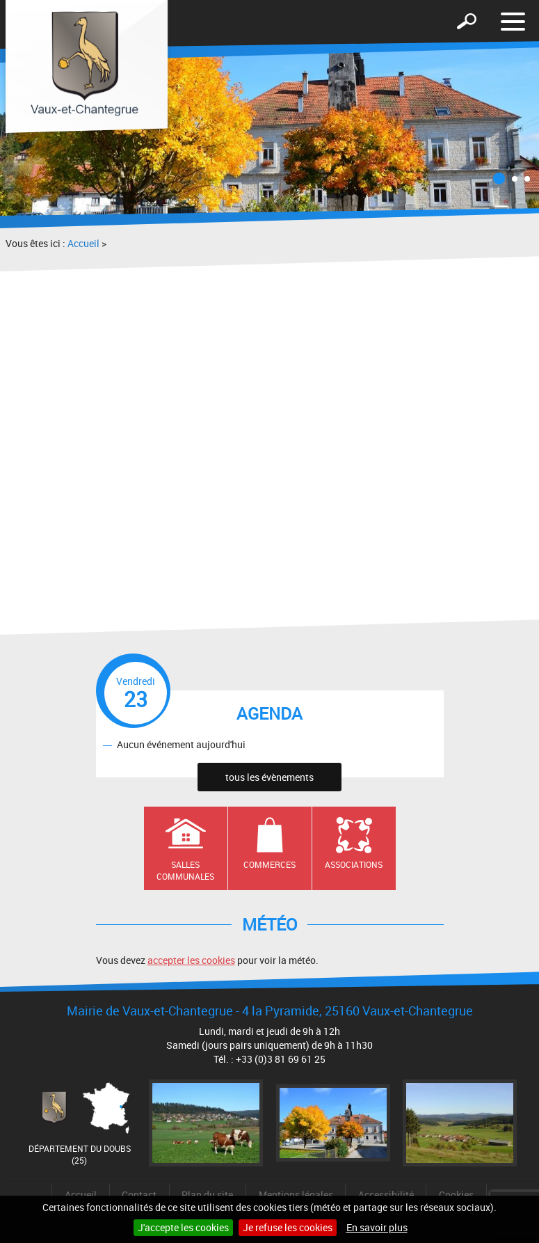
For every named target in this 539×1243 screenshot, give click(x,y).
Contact (139, 1194)
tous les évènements (269, 777)
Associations (354, 864)
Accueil (83, 243)
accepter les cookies (191, 960)
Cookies (456, 1194)
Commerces (269, 864)
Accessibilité (386, 1194)
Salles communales (185, 870)
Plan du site (207, 1194)
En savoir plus (377, 1227)
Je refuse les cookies (287, 1227)
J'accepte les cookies (183, 1227)
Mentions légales (296, 1194)
